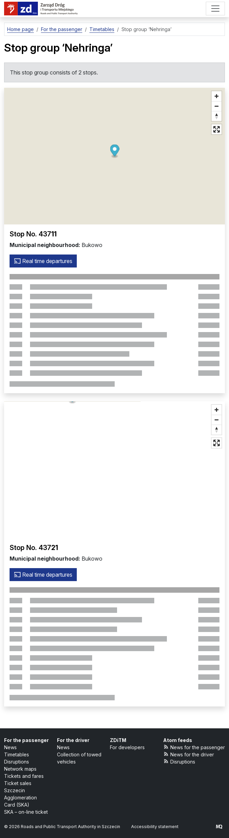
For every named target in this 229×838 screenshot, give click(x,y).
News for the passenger (194, 747)
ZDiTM (118, 740)
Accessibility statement (154, 826)
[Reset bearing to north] (216, 116)
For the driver (73, 740)
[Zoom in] (216, 96)
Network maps (20, 769)
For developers (127, 747)
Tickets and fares (24, 776)
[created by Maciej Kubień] (219, 826)
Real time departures (43, 261)
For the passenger (26, 740)
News (10, 747)
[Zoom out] (216, 106)
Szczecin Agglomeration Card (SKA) (20, 797)
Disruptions (16, 762)
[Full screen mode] (216, 129)
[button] (114, 152)
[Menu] (215, 8)
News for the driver (188, 754)
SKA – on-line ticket (26, 812)
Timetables (16, 754)
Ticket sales (17, 783)
